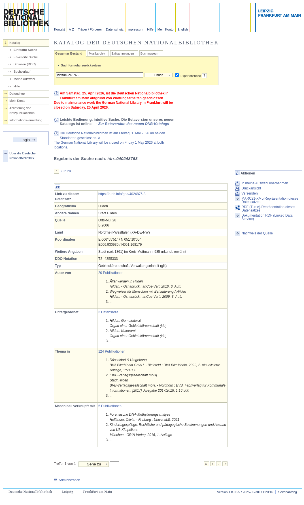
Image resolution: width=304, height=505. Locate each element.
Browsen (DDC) (25, 64)
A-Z (71, 29)
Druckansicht (251, 188)
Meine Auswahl (24, 79)
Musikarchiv (97, 53)
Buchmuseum (150, 53)
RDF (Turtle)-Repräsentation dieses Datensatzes (268, 208)
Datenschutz (115, 29)
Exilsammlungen (122, 53)
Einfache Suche (25, 49)
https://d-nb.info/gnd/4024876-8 (122, 194)
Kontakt (59, 29)
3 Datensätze (108, 312)
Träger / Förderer (90, 29)
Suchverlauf (22, 71)
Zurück (66, 171)
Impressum (135, 29)
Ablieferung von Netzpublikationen (22, 110)
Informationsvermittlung (25, 120)
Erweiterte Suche (26, 57)
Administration (67, 480)
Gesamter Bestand (68, 53)
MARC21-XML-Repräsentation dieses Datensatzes (269, 200)
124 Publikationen (111, 351)
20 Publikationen (111, 273)
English (182, 29)
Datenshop (17, 93)
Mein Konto (166, 29)
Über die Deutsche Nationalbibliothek (22, 156)
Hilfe (150, 29)
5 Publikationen (110, 406)
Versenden (249, 193)
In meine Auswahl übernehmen (264, 183)
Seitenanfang (287, 492)
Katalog (14, 42)
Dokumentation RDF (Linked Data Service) (266, 217)
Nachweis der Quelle (257, 233)
